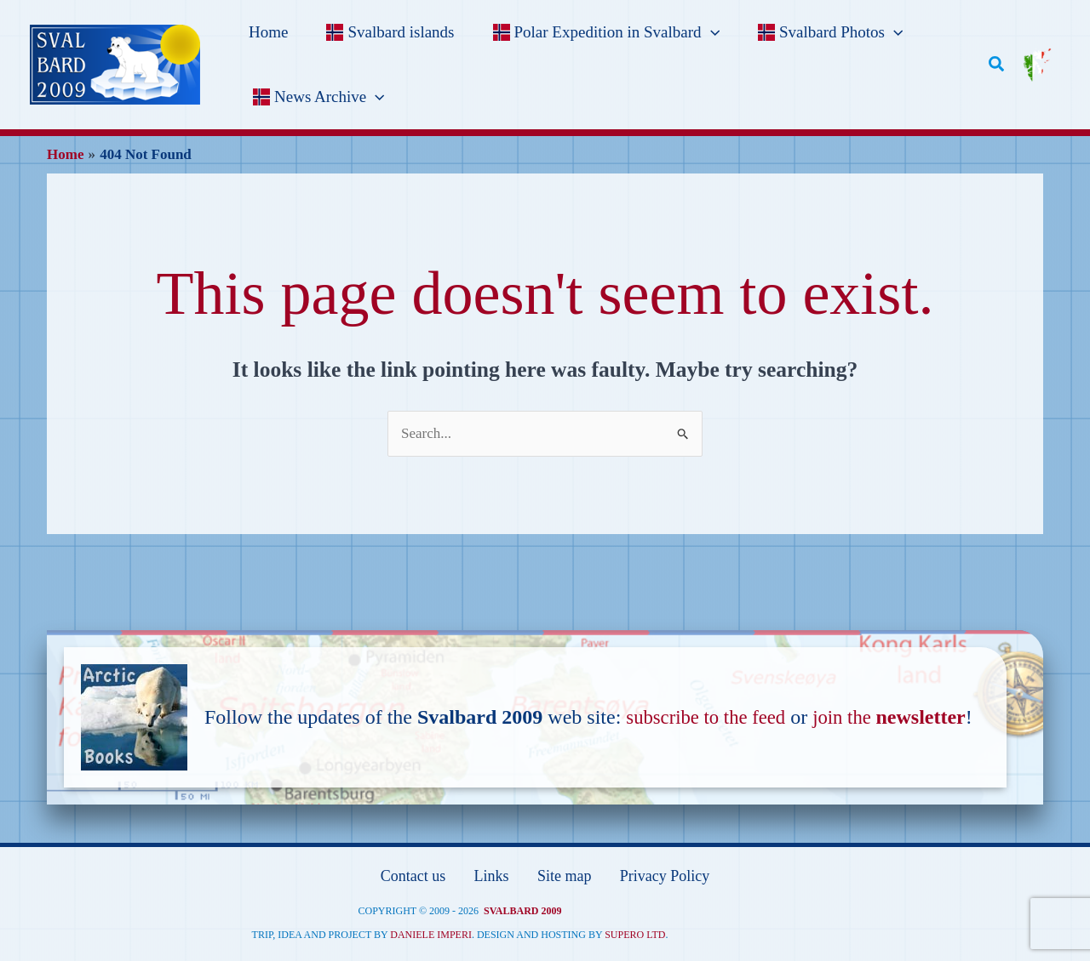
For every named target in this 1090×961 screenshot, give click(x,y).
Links (491, 875)
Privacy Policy (664, 875)
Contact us (412, 875)
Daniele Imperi (431, 932)
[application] (706, 32)
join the (900, 717)
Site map (563, 875)
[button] (996, 65)
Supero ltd (635, 932)
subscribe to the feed (710, 717)
